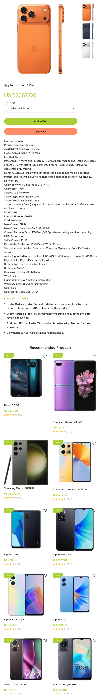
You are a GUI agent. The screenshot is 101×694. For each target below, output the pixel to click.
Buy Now (41, 131)
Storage (10, 102)
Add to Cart (41, 121)
